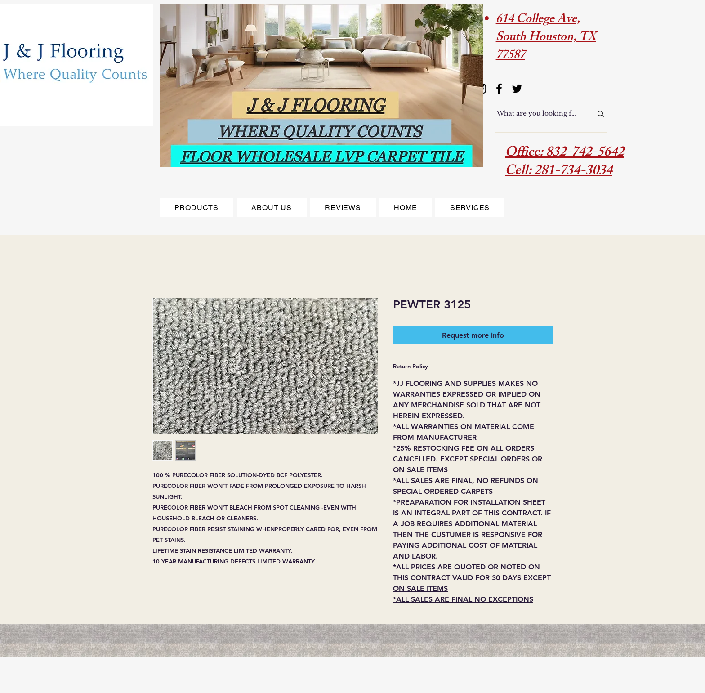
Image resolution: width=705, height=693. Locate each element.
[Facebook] (499, 88)
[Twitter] (517, 88)
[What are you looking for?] (538, 113)
